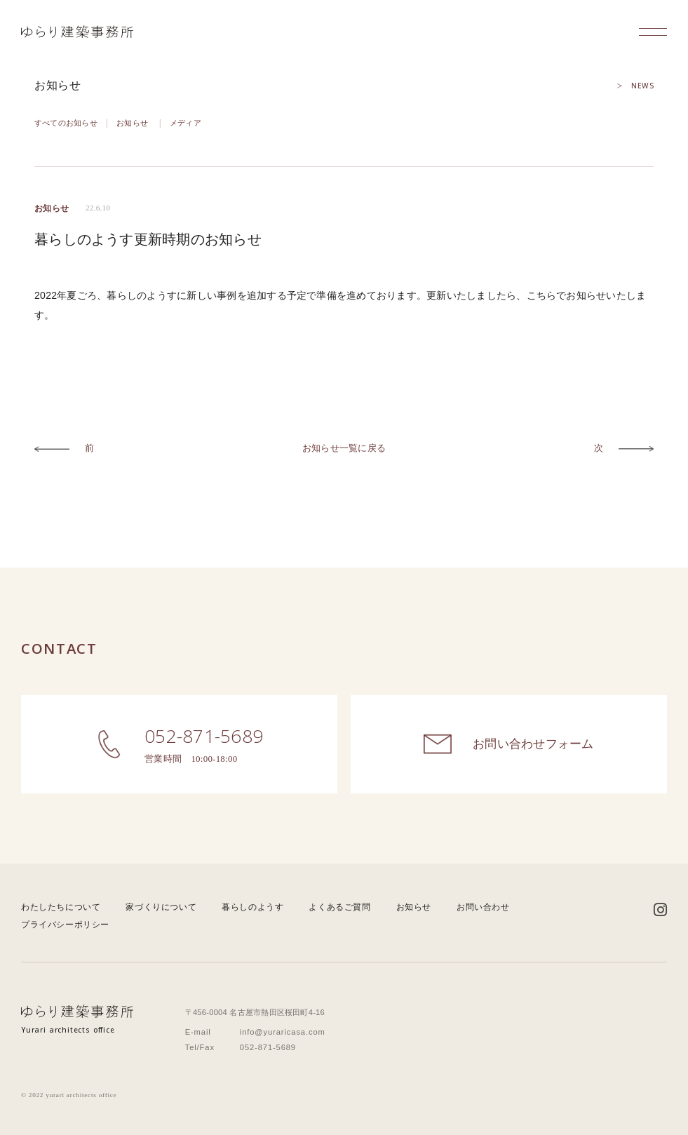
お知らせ (132, 123)
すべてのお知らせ (65, 123)
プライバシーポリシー (65, 924)
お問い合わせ (483, 907)
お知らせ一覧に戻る (344, 448)
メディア (185, 123)
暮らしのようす (252, 907)
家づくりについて (161, 907)
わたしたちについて (60, 907)
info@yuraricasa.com (282, 1032)
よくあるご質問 (339, 907)
